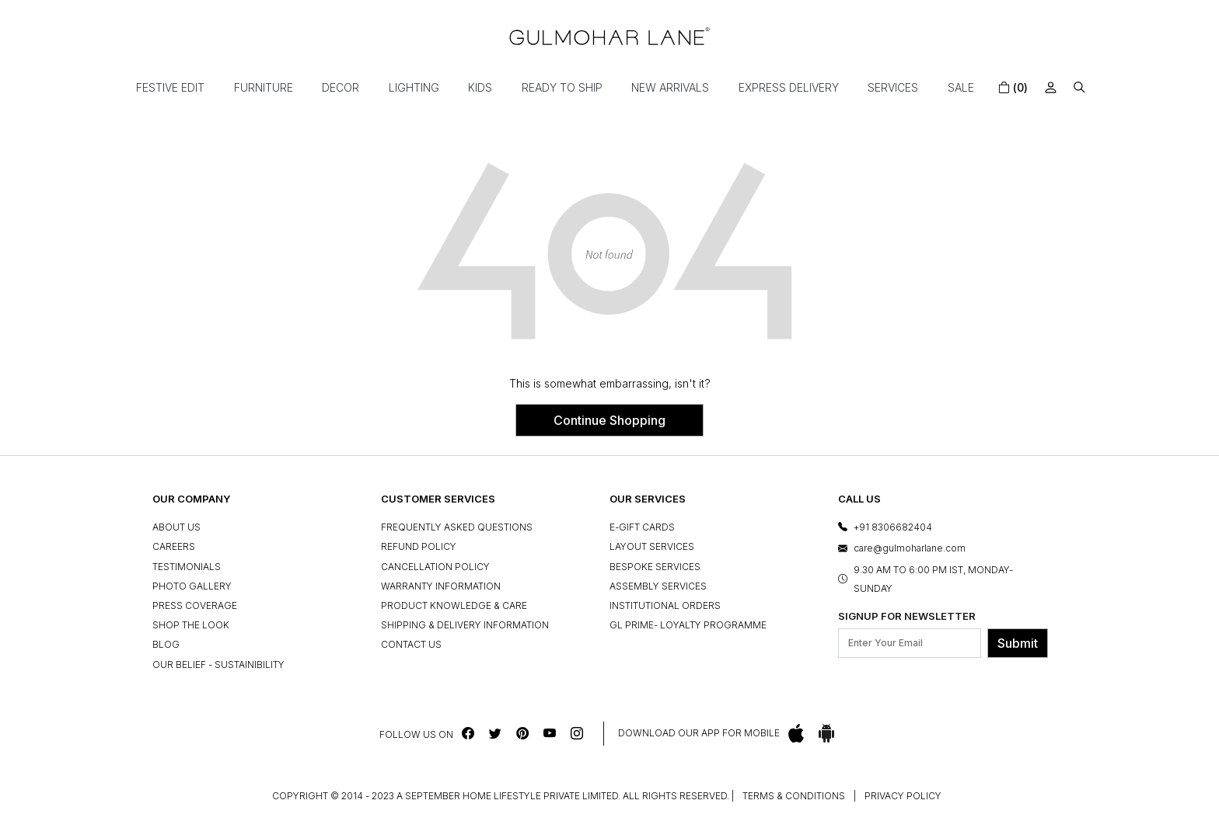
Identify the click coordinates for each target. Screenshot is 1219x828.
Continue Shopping (609, 420)
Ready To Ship (562, 87)
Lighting (414, 87)
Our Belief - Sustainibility (218, 664)
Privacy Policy (902, 796)
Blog (166, 644)
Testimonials (186, 566)
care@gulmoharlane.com (910, 548)
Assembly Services (658, 586)
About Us (176, 527)
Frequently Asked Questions (457, 527)
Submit (1017, 643)
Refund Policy (418, 546)
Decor (340, 87)
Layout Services (652, 546)
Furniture (263, 87)
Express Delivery (789, 87)
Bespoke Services (655, 566)
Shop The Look (190, 625)
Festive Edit (170, 87)
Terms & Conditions (793, 796)
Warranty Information (441, 586)
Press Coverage (194, 605)
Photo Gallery (192, 586)
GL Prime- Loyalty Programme (688, 625)
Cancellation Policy (435, 566)
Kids (480, 87)
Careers (173, 546)
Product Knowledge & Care (454, 605)
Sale (961, 87)
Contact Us (411, 644)
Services (893, 87)
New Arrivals (670, 87)
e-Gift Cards (642, 527)
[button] (1079, 87)
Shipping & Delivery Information (465, 625)
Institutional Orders (665, 605)
